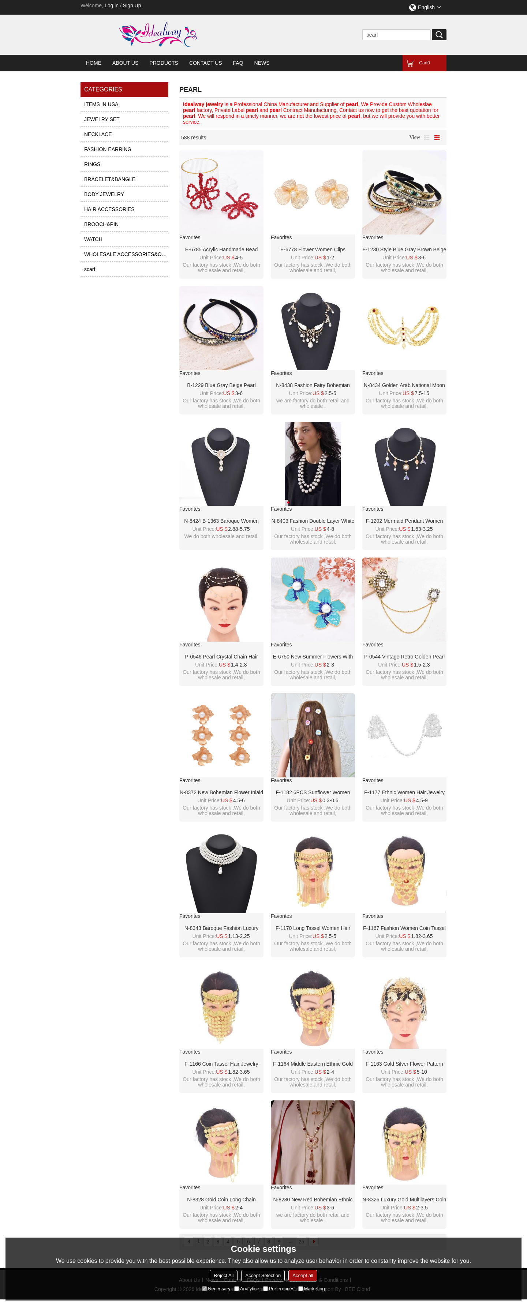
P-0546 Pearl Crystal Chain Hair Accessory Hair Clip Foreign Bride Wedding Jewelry (221, 657)
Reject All (223, 1275)
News (262, 63)
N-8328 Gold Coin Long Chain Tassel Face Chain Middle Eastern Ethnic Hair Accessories (221, 1200)
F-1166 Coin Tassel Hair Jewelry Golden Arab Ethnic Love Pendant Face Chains (221, 1064)
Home (93, 63)
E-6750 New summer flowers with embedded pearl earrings (313, 657)
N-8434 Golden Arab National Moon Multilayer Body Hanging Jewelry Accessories (404, 385)
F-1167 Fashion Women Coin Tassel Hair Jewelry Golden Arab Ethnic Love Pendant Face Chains (404, 928)
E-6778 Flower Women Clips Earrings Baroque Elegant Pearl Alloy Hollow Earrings (313, 250)
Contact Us (205, 63)
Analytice (246, 1288)
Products (163, 63)
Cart (424, 62)
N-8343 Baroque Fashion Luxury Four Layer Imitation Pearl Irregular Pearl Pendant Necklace (221, 928)
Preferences (279, 1288)
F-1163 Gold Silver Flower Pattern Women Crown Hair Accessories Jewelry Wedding (404, 1064)
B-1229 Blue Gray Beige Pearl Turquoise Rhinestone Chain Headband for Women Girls (221, 385)
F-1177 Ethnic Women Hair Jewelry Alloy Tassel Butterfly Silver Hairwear (404, 792)
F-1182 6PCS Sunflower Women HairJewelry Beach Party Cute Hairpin (313, 792)
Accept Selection (263, 1275)
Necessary (216, 1288)
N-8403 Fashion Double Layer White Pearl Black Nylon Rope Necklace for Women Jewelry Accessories (313, 521)
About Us (125, 63)
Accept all (302, 1275)
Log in (112, 5)
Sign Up (132, 5)
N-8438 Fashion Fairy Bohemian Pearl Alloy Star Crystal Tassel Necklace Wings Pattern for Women (313, 385)
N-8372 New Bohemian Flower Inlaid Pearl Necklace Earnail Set (221, 792)
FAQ (238, 63)
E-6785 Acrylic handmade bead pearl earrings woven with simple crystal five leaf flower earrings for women (221, 250)
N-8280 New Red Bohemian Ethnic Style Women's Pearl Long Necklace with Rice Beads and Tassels (313, 1200)
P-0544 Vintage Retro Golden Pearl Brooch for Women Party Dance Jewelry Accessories (404, 657)
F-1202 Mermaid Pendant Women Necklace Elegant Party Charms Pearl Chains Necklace (404, 521)
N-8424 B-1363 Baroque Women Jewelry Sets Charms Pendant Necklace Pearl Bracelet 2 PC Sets (221, 521)
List (426, 137)
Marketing (311, 1288)
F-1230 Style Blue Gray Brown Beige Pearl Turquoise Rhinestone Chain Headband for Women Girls (404, 250)
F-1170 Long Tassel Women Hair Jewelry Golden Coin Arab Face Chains (313, 928)
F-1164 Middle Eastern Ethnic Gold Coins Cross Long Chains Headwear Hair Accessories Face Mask (313, 1064)
